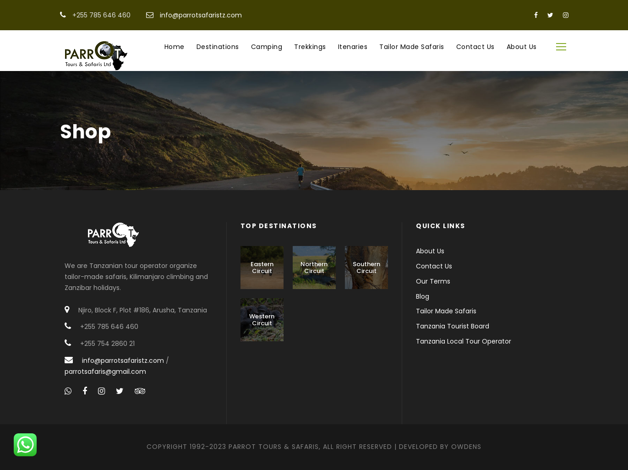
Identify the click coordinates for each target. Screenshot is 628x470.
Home (174, 46)
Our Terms (433, 281)
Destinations (218, 46)
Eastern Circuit (262, 268)
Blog (422, 296)
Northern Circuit (314, 268)
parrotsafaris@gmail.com (105, 371)
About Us (522, 46)
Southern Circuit (366, 268)
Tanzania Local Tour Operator (463, 341)
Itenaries (353, 46)
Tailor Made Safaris (411, 46)
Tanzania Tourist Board (452, 326)
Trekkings (310, 46)
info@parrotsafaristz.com (201, 15)
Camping (267, 46)
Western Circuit (261, 320)
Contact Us (475, 46)
